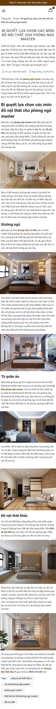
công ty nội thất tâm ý (21, 678)
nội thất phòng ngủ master (17, 684)
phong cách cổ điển (27, 230)
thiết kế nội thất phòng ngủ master (20, 696)
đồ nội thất (9, 702)
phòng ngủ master (32, 79)
